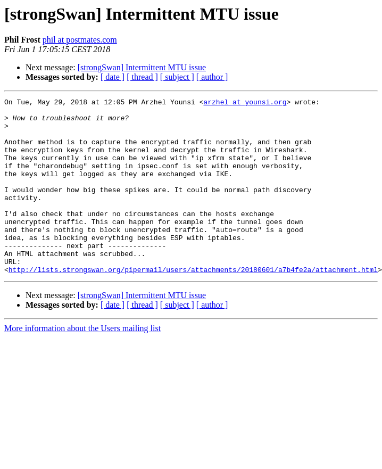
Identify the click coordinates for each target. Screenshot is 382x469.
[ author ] (212, 76)
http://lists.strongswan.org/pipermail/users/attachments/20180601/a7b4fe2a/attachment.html (193, 304)
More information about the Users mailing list (82, 363)
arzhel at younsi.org (244, 103)
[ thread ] (142, 76)
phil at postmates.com (80, 39)
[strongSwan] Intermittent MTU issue (142, 67)
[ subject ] (177, 76)
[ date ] (112, 76)
